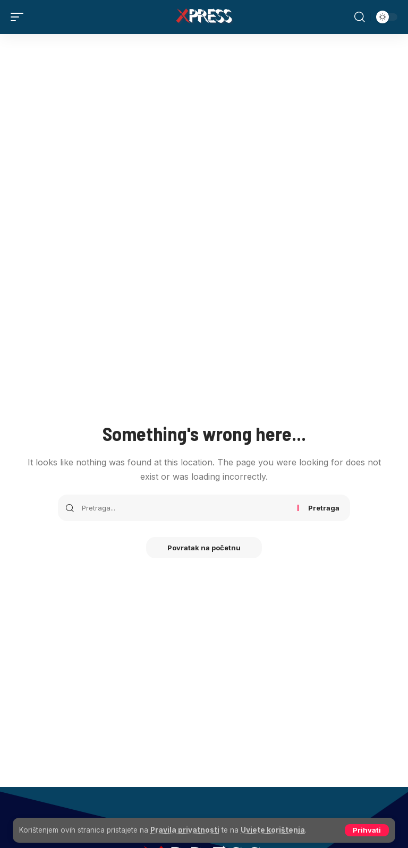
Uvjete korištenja (273, 830)
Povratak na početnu (204, 547)
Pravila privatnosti (184, 830)
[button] (367, 830)
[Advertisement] (204, 113)
